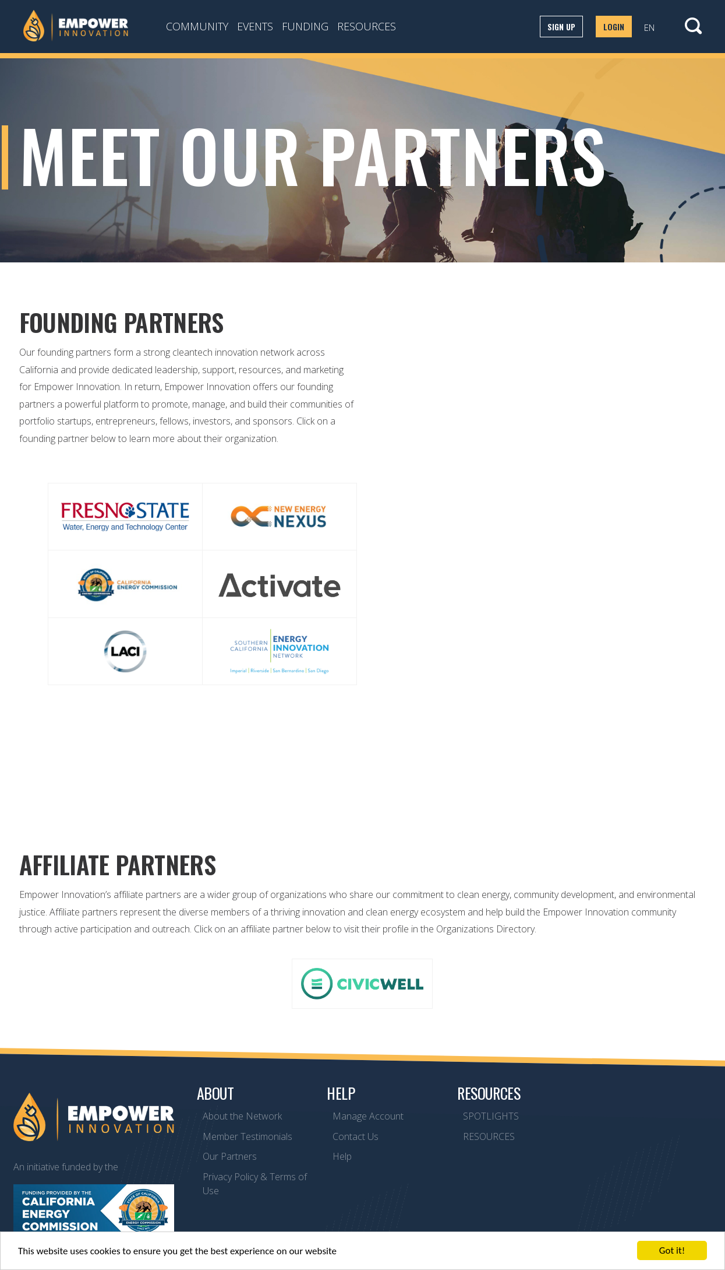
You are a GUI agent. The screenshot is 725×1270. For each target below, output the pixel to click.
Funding (305, 26)
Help (342, 1156)
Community (197, 26)
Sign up (561, 26)
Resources (366, 26)
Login (613, 26)
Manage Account (368, 1116)
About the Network (242, 1116)
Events (255, 26)
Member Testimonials (247, 1136)
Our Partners (230, 1156)
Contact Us (356, 1136)
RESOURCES (489, 1136)
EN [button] (649, 27)
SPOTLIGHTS (491, 1116)
